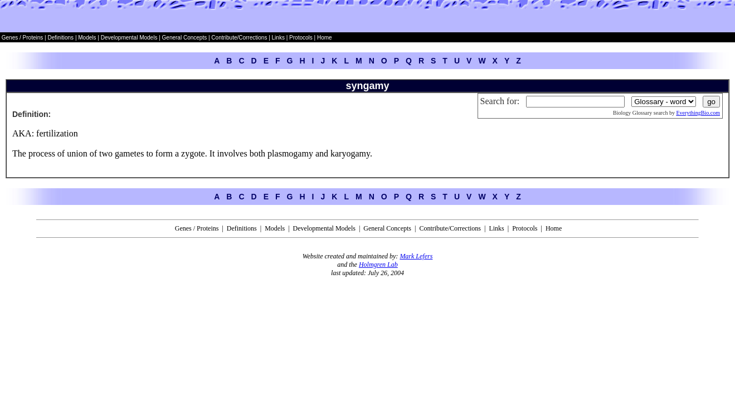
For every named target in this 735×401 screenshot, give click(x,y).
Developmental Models (130, 38)
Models (88, 38)
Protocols (300, 38)
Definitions (61, 38)
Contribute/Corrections (239, 38)
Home (324, 38)
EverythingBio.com (698, 113)
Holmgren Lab (378, 264)
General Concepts (184, 38)
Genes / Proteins (22, 38)
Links (278, 38)
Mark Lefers (416, 256)
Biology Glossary (632, 113)
